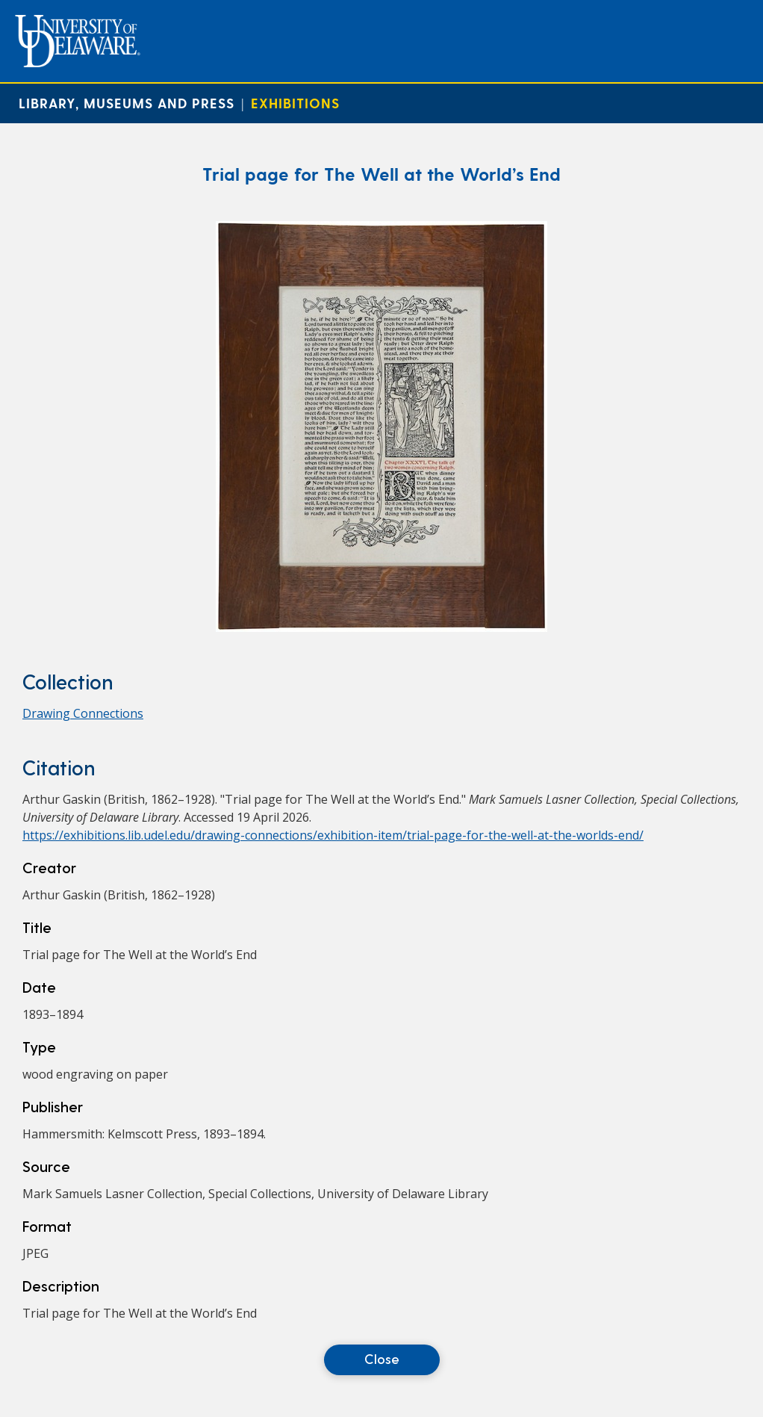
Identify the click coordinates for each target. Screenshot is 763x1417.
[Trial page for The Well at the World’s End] (381, 627)
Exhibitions (295, 103)
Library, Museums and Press (126, 103)
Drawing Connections (82, 713)
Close (381, 1358)
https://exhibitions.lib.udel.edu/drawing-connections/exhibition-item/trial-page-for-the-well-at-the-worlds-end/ (333, 835)
